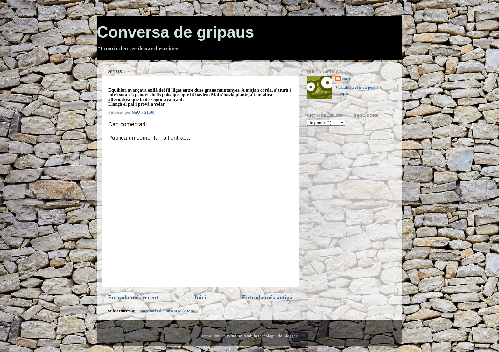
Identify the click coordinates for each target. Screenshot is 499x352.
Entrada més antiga (267, 297)
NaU (346, 78)
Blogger (290, 336)
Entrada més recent (133, 297)
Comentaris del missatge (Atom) (166, 310)
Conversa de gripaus (175, 32)
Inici (200, 297)
